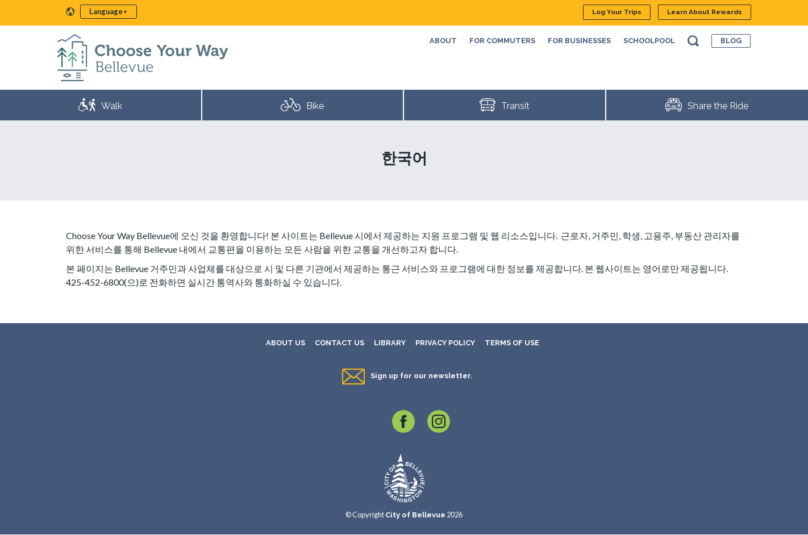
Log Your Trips (617, 12)
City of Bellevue (415, 515)
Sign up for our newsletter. (421, 375)
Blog (731, 40)
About (443, 40)
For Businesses (579, 40)
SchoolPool (649, 40)
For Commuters (502, 40)
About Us (285, 342)
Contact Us (339, 342)
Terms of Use (512, 342)
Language (106, 11)
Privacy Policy (445, 342)
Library (390, 342)
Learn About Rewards (704, 12)
